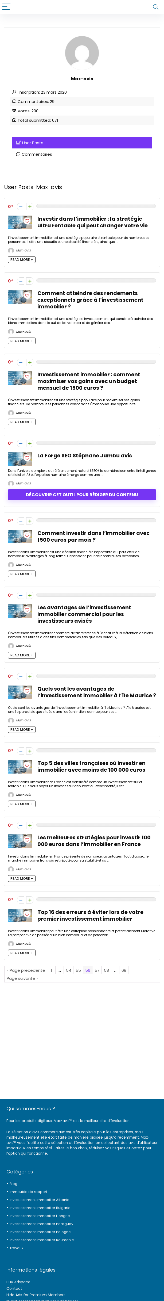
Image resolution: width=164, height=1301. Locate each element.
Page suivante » (22, 978)
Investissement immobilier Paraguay (41, 1223)
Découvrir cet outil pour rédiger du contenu (82, 495)
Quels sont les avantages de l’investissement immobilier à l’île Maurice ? (96, 692)
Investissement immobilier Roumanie (42, 1239)
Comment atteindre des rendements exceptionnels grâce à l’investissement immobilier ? (90, 300)
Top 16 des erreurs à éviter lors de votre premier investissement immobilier (90, 916)
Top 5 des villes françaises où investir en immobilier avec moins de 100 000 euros (91, 767)
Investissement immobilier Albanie (39, 1199)
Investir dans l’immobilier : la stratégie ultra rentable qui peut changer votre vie (92, 222)
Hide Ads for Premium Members (35, 1295)
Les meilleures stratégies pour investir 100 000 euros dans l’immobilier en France (94, 841)
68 (124, 970)
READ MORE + (21, 259)
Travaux (16, 1247)
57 (97, 970)
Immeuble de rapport (28, 1191)
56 (87, 970)
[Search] (155, 7)
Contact (14, 1288)
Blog (13, 1183)
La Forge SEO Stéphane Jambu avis (84, 455)
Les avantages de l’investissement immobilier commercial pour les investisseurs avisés (84, 614)
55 (78, 970)
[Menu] (6, 7)
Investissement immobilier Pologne (40, 1231)
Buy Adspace (18, 1282)
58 (106, 970)
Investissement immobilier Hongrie (40, 1215)
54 (68, 970)
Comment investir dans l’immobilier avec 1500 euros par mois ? (93, 537)
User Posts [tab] (29, 143)
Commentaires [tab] (34, 154)
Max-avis (19, 250)
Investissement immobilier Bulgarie (40, 1207)
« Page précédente (26, 970)
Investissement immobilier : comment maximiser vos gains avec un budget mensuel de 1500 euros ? (88, 381)
